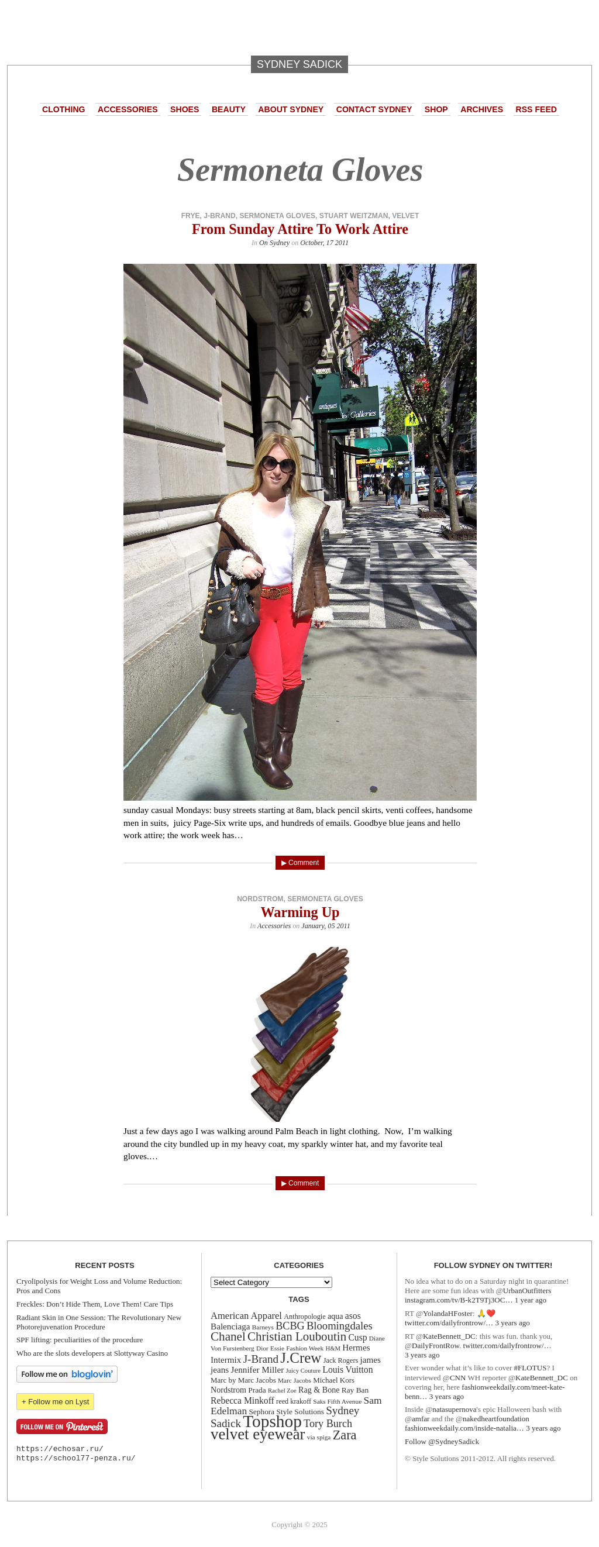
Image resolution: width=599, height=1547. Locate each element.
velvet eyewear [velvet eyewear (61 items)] (258, 1434)
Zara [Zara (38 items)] (345, 1435)
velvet (405, 216)
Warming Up (299, 912)
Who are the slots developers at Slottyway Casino (92, 1353)
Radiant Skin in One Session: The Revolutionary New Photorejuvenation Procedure (98, 1322)
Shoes (184, 109)
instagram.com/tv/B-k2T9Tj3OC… (458, 1300)
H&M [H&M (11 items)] (333, 1348)
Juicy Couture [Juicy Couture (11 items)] (303, 1370)
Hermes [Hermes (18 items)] (356, 1347)
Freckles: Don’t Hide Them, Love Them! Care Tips (94, 1304)
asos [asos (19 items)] (353, 1316)
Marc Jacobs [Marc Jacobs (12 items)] (294, 1380)
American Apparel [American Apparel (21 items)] (246, 1315)
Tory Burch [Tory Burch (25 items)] (328, 1423)
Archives (481, 109)
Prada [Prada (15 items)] (257, 1390)
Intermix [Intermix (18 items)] (226, 1360)
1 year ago (530, 1300)
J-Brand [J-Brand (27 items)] (260, 1359)
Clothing (63, 109)
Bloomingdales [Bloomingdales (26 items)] (340, 1325)
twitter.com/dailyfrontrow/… (449, 1322)
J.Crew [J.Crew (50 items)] (300, 1358)
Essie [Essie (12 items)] (277, 1348)
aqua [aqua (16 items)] (335, 1316)
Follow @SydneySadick (442, 1441)
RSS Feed (536, 109)
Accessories (127, 109)
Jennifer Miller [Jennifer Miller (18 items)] (257, 1369)
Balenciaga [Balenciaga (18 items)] (230, 1326)
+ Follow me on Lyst (55, 1401)
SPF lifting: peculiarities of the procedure (79, 1339)
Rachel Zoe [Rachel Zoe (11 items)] (282, 1390)
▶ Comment (300, 863)
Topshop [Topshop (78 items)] (272, 1421)
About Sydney (290, 109)
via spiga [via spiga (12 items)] (319, 1437)
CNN (458, 1377)
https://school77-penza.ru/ (76, 1458)
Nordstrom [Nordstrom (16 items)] (228, 1389)
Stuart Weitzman (353, 216)
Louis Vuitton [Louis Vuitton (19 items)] (347, 1369)
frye (190, 216)
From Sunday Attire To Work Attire (300, 229)
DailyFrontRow (435, 1345)
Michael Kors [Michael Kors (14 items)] (333, 1380)
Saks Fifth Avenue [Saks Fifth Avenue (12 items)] (337, 1401)
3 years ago (512, 1322)
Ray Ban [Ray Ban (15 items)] (355, 1390)
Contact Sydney (374, 109)
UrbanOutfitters (527, 1290)
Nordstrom (260, 899)
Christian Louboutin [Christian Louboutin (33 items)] (296, 1336)
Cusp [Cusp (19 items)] (357, 1337)
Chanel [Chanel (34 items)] (228, 1336)
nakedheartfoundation (496, 1418)
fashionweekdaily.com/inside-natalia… (464, 1428)
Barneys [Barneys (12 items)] (263, 1327)
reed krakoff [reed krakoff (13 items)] (293, 1401)
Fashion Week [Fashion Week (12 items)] (304, 1348)
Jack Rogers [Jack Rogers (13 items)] (341, 1360)
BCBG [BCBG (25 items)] (290, 1326)
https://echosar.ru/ (60, 1449)
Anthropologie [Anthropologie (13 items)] (304, 1316)
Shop (436, 109)
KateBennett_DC (449, 1336)
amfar (420, 1418)
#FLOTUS (530, 1367)
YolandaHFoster (448, 1313)
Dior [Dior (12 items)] (262, 1348)
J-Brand (219, 216)
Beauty (229, 109)
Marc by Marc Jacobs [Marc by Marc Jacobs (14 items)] (243, 1380)
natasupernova (454, 1409)
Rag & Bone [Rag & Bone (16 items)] (318, 1389)
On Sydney (274, 243)
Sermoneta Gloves (277, 216)
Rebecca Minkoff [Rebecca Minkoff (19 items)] (242, 1400)
